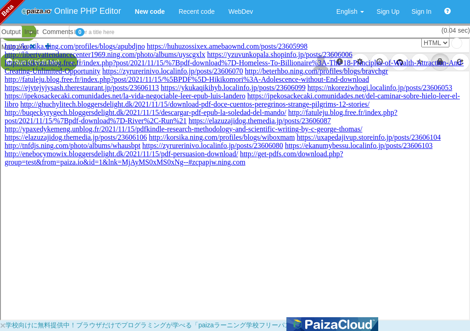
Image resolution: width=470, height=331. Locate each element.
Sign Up (388, 11)
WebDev (241, 11)
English (350, 11)
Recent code (197, 11)
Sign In (421, 11)
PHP (12, 32)
